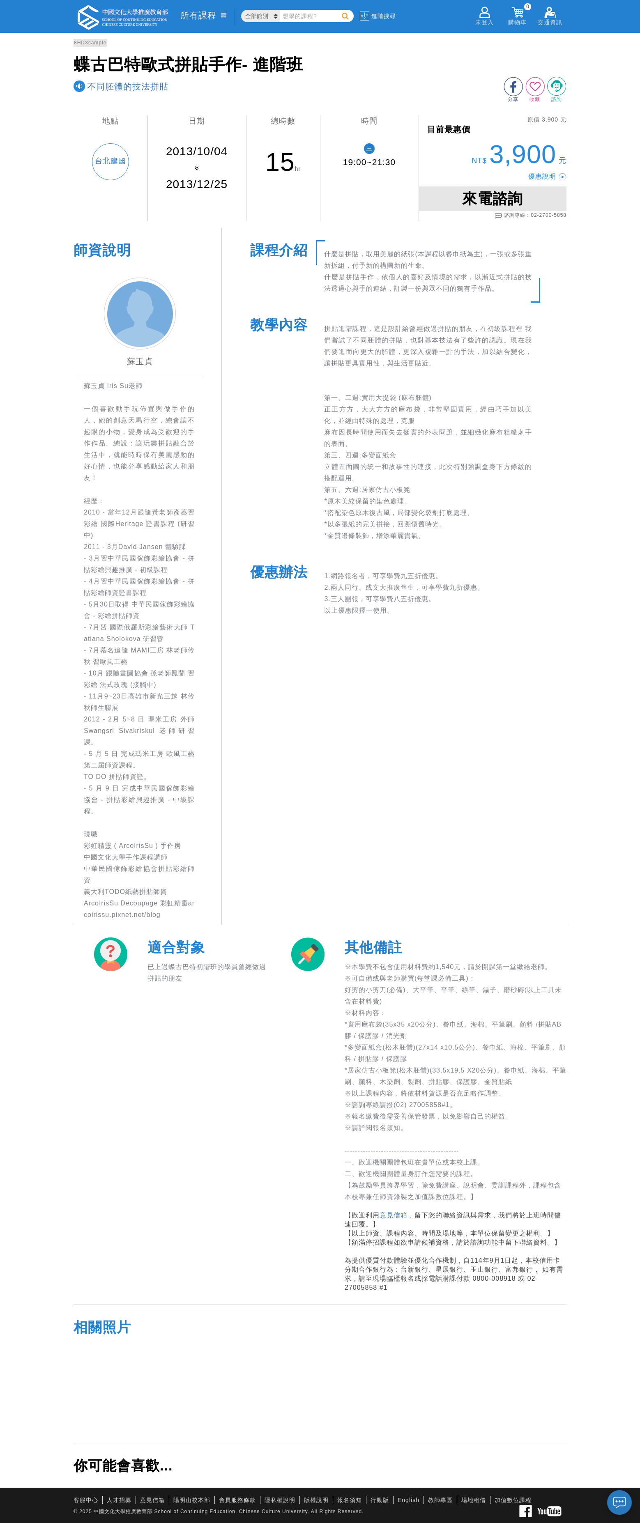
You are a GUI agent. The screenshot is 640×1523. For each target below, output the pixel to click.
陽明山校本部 (191, 1500)
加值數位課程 (513, 1500)
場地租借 (473, 1500)
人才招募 (119, 1500)
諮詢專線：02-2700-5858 (530, 215)
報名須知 (349, 1500)
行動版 (380, 1500)
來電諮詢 (492, 198)
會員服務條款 (237, 1500)
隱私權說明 (280, 1500)
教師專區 (440, 1500)
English (408, 1500)
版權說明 (316, 1500)
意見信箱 (393, 1215)
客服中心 (86, 1500)
